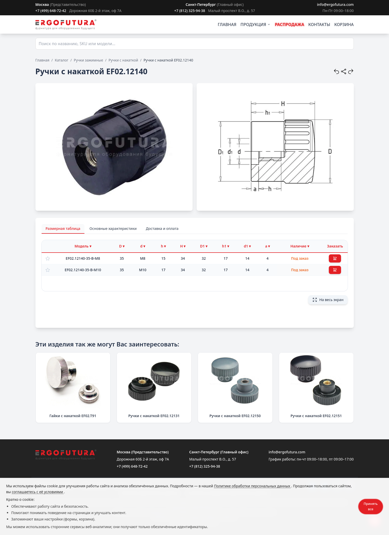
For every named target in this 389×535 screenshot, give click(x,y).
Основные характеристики (113, 228)
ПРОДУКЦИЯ (256, 24)
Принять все (370, 506)
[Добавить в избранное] (48, 258)
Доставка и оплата (162, 228)
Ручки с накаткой (123, 60)
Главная (42, 60)
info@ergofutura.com (335, 4)
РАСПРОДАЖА (289, 24)
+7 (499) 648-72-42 (50, 10)
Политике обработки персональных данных (252, 485)
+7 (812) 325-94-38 (189, 10)
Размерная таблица (63, 228)
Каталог (61, 60)
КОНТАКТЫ (319, 24)
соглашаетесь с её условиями (38, 491)
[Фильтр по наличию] (300, 246)
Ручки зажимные (88, 60)
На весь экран (328, 299)
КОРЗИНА (344, 24)
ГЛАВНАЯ (227, 24)
